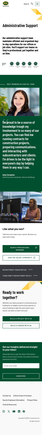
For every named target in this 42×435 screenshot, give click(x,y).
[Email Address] (21, 365)
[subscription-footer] (21, 376)
